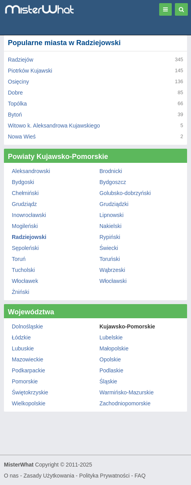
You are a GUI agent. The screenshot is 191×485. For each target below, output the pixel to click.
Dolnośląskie (27, 326)
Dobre (15, 92)
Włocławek (25, 281)
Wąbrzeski (112, 270)
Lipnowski (111, 215)
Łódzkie (21, 337)
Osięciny (18, 81)
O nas (11, 475)
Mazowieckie (27, 359)
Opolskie (110, 359)
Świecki (108, 248)
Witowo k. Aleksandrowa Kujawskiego (54, 125)
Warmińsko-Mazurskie (126, 392)
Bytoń (15, 114)
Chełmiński (25, 193)
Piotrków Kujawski (30, 70)
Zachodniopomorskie (125, 403)
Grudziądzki (114, 204)
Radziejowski (29, 237)
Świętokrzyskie (30, 392)
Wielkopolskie (29, 403)
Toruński (109, 259)
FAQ (139, 475)
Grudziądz (24, 204)
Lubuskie (23, 348)
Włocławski (113, 281)
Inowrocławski (29, 215)
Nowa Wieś (22, 136)
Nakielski (110, 226)
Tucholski (23, 270)
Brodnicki (110, 171)
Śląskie (108, 381)
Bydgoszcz (112, 182)
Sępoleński (25, 248)
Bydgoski (23, 182)
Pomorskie (25, 381)
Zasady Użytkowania (49, 475)
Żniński (20, 292)
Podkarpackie (28, 370)
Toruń (19, 259)
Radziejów (20, 60)
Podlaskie (111, 370)
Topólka (17, 103)
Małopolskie (114, 348)
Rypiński (109, 237)
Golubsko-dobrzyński (125, 193)
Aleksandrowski (31, 171)
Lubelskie (111, 337)
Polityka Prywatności (104, 475)
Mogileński (25, 226)
